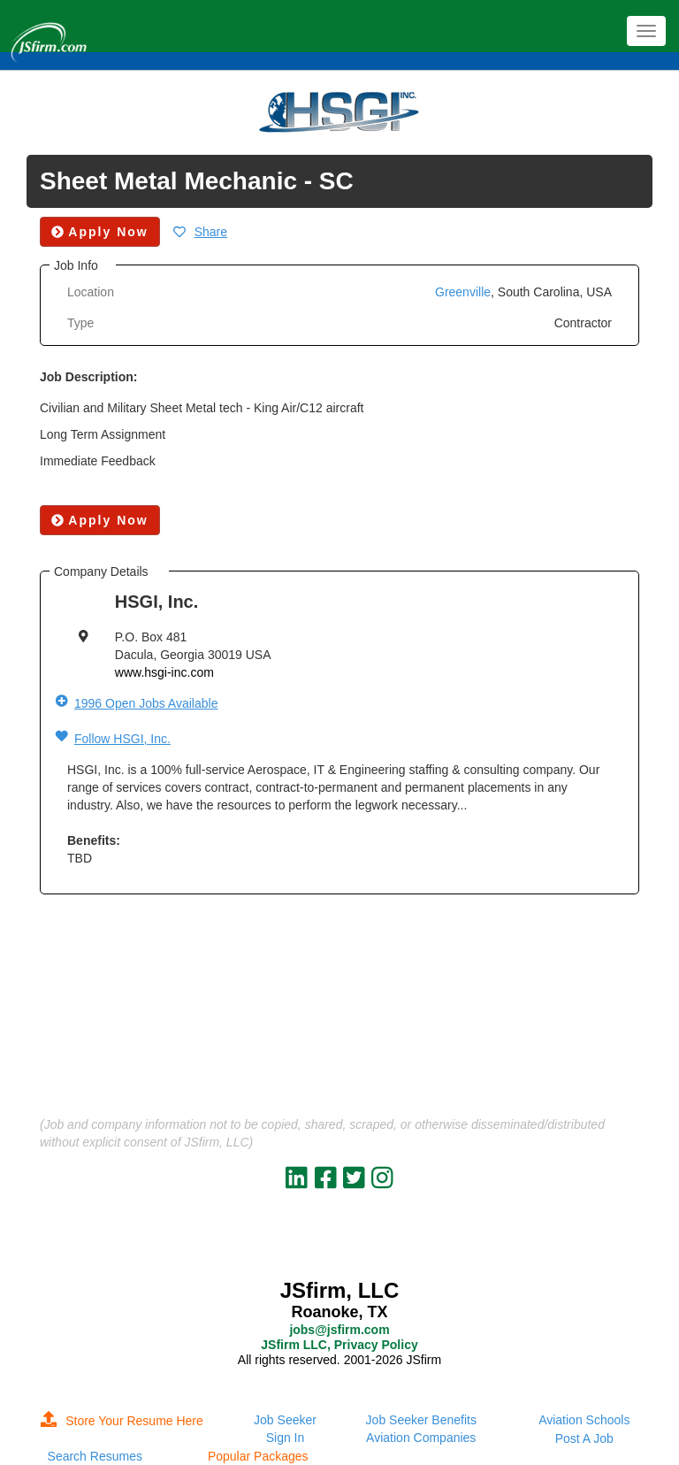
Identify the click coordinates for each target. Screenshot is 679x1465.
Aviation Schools (583, 1420)
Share (211, 232)
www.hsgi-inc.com (164, 672)
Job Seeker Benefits (421, 1420)
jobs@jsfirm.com (339, 1330)
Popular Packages (258, 1456)
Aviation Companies (421, 1437)
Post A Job (584, 1438)
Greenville (463, 292)
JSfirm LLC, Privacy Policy (339, 1345)
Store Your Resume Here (122, 1421)
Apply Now (100, 520)
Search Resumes (95, 1456)
